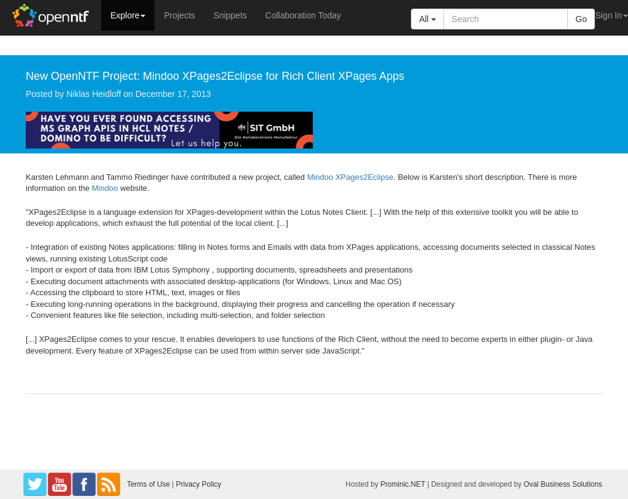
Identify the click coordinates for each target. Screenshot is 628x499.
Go (581, 19)
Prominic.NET (402, 484)
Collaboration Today (304, 15)
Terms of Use (148, 484)
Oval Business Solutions (563, 484)
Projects (179, 15)
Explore (127, 15)
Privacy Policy (198, 484)
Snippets (230, 15)
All (427, 19)
